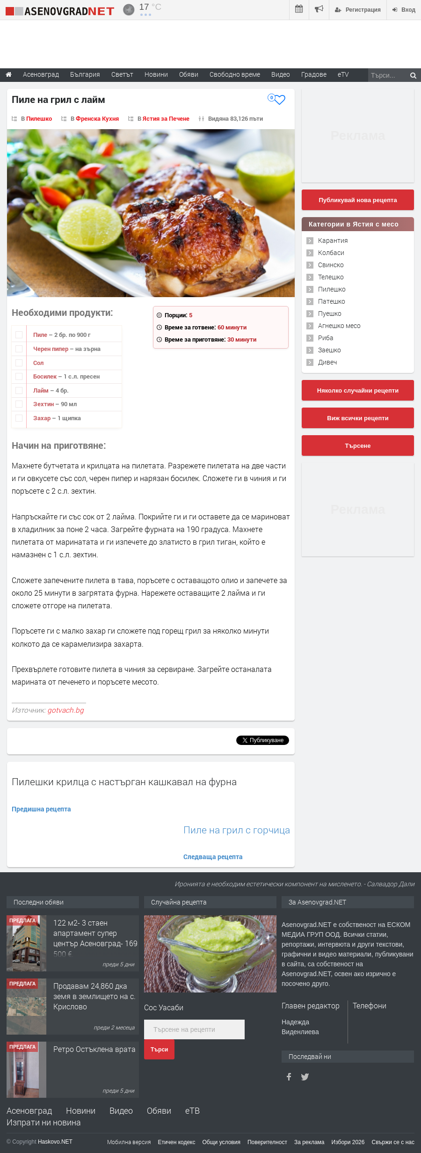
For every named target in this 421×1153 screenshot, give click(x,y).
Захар (42, 418)
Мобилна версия (129, 1142)
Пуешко (329, 313)
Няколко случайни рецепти (358, 390)
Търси (159, 1049)
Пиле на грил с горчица (236, 830)
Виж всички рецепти (357, 418)
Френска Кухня (97, 118)
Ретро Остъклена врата (94, 1049)
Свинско (331, 264)
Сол (38, 362)
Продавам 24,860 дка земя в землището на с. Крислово (94, 996)
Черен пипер (51, 348)
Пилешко (39, 118)
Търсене (358, 445)
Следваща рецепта (213, 856)
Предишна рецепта (41, 808)
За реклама (309, 1142)
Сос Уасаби (163, 1007)
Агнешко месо (339, 325)
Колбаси (331, 252)
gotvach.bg (65, 710)
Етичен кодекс (177, 1142)
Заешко (329, 349)
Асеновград (29, 1110)
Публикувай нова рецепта (358, 200)
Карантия (333, 240)
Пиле (41, 334)
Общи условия (221, 1142)
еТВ (192, 1110)
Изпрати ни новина (44, 1122)
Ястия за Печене (166, 118)
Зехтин (44, 404)
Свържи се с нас (392, 1142)
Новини (156, 74)
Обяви (159, 1110)
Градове (314, 74)
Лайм (41, 390)
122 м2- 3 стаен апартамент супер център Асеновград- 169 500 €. (95, 938)
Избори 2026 (348, 1142)
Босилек (45, 376)
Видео (121, 1110)
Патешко (331, 301)
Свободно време (235, 74)
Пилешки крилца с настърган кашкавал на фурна (124, 781)
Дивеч (327, 362)
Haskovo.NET (55, 1141)
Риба (326, 337)
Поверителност (267, 1142)
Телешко (331, 276)
